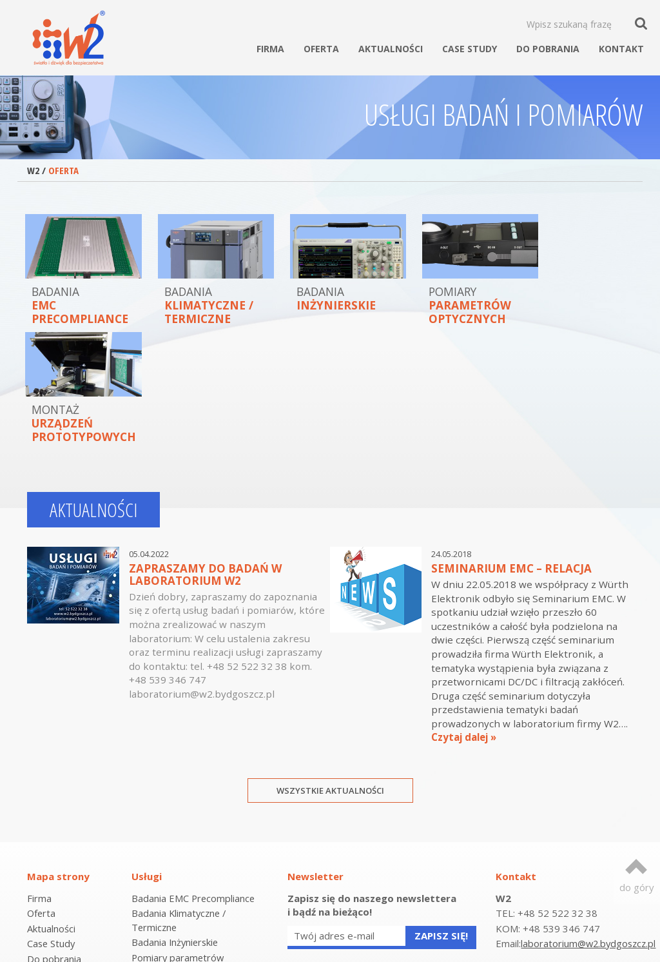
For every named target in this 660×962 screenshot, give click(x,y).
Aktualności (390, 49)
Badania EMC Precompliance (194, 778)
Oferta (321, 49)
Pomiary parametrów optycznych (178, 845)
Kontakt (621, 49)
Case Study (469, 49)
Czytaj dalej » (463, 618)
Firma (270, 49)
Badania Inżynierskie (176, 822)
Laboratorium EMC (172, 895)
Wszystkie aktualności (330, 671)
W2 (33, 170)
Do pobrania (547, 49)
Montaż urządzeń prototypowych (170, 874)
